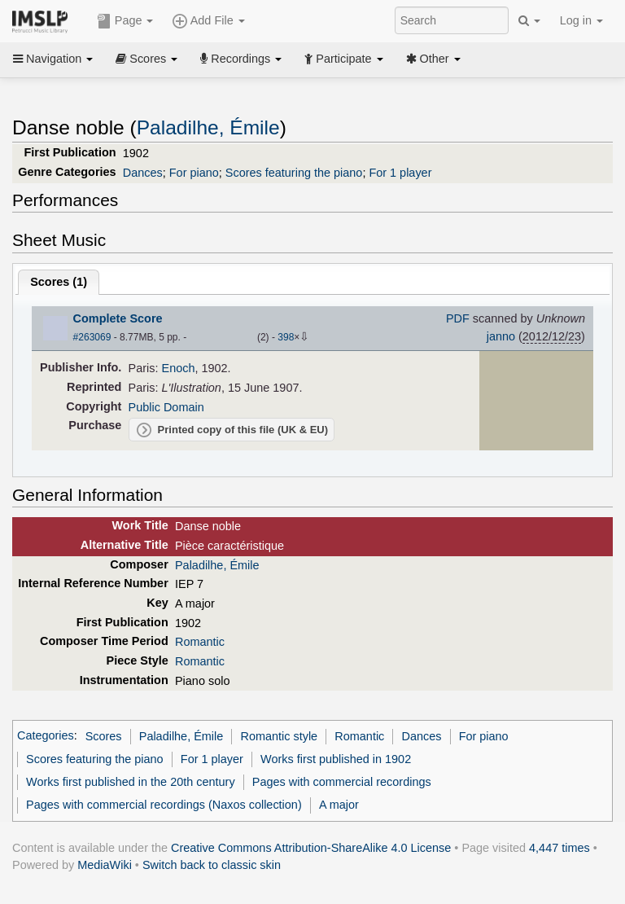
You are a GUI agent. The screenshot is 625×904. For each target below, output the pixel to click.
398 (286, 337)
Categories (45, 736)
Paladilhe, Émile (208, 127)
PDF (458, 318)
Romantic (200, 641)
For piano (194, 172)
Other (433, 58)
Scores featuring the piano (294, 172)
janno (501, 336)
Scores (146, 58)
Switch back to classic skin (211, 864)
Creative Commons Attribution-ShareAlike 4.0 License (311, 847)
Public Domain (166, 407)
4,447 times (559, 847)
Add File (208, 21)
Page (125, 21)
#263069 (92, 337)
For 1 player (400, 172)
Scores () (58, 281)
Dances (143, 172)
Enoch (178, 368)
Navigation (53, 58)
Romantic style (278, 736)
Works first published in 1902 (335, 759)
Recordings (241, 58)
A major (339, 804)
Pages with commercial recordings (341, 781)
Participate (343, 58)
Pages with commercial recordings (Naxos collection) (164, 804)
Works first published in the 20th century (130, 781)
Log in (581, 20)
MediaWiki (104, 864)
